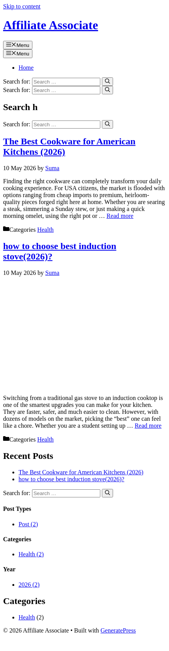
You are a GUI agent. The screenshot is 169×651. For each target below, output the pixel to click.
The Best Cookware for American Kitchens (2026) (81, 472)
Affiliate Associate (50, 25)
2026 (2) (29, 584)
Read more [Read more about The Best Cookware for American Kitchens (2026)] (120, 216)
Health (45, 229)
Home (26, 67)
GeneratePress (118, 630)
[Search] (107, 81)
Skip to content (22, 6)
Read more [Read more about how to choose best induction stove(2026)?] (148, 425)
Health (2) (31, 554)
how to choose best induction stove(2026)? (71, 479)
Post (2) (28, 524)
